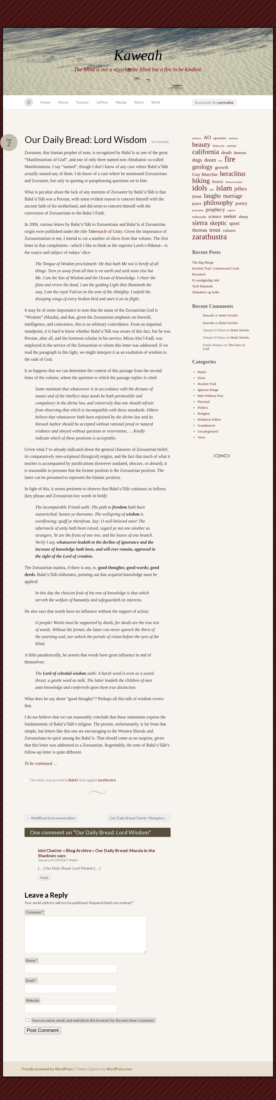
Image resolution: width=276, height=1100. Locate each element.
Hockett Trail (207, 384)
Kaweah (138, 55)
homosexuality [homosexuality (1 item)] (234, 182)
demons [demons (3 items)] (240, 153)
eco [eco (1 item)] (220, 160)
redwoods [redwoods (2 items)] (199, 217)
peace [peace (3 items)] (196, 203)
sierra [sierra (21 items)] (200, 223)
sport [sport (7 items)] (234, 223)
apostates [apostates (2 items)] (219, 138)
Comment (35, 912)
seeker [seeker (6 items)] (229, 216)
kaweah (163, 141)
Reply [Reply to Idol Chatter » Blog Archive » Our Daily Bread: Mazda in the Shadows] (44, 878)
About (63, 102)
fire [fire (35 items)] (230, 159)
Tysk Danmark (202, 286)
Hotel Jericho (228, 315)
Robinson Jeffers (209, 419)
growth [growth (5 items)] (222, 167)
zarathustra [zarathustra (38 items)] (209, 237)
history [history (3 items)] (217, 181)
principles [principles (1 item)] (197, 210)
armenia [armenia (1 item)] (233, 138)
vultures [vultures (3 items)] (229, 230)
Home (45, 102)
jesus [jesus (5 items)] (197, 196)
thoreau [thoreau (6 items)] (199, 230)
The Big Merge (202, 262)
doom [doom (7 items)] (210, 160)
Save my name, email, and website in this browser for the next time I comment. (93, 1027)
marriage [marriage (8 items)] (232, 196)
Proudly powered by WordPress (47, 1075)
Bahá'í (73, 780)
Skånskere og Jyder (205, 292)
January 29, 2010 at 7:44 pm (58, 860)
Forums (82, 102)
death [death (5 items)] (226, 152)
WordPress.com (119, 1075)
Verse (201, 437)
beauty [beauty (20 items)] (201, 144)
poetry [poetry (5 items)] (241, 203)
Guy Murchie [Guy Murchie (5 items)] (205, 174)
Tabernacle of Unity (105, 231)
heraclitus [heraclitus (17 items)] (233, 174)
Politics (203, 408)
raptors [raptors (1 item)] (231, 210)
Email (31, 987)
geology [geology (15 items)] (202, 167)
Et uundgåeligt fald (205, 280)
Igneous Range (208, 390)
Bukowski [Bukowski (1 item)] (218, 145)
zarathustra (107, 780)
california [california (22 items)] (205, 152)
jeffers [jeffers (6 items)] (240, 189)
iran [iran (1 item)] (211, 189)
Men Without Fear (210, 396)
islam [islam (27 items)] (224, 188)
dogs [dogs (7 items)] (197, 160)
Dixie (201, 378)
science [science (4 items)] (214, 216)
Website (32, 1007)
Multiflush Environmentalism (51, 818)
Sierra (139, 102)
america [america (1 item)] (196, 138)
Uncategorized (208, 431)
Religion (204, 413)
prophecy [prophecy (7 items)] (215, 209)
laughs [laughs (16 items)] (212, 196)
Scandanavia (206, 425)
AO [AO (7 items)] (207, 137)
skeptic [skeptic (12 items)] (218, 223)
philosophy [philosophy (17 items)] (218, 203)
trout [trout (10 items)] (214, 230)
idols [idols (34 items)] (199, 188)
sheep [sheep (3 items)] (243, 216)
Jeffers (102, 102)
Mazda (121, 102)
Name (31, 967)
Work (155, 102)
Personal (204, 402)
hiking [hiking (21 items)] (201, 181)
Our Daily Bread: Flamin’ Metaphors (140, 818)
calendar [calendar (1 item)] (231, 145)
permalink (226, 102)
